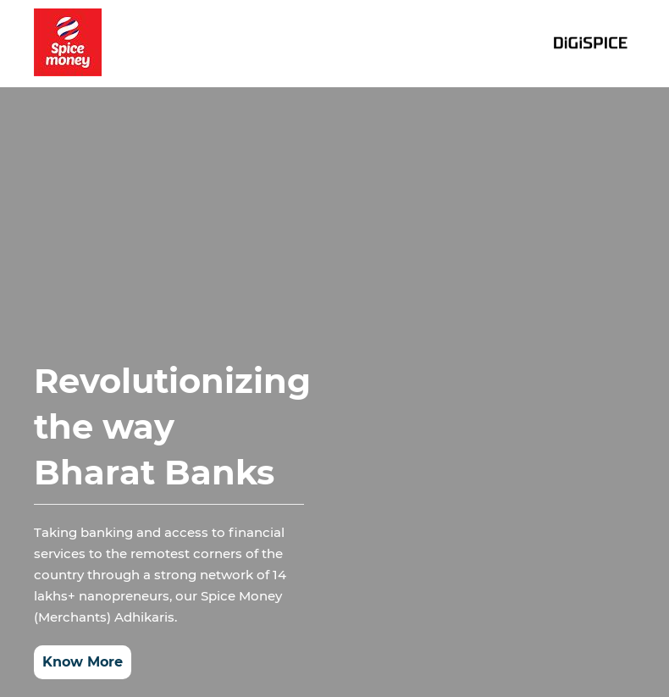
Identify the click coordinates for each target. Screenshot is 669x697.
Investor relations (368, 44)
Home (266, 44)
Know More (82, 659)
